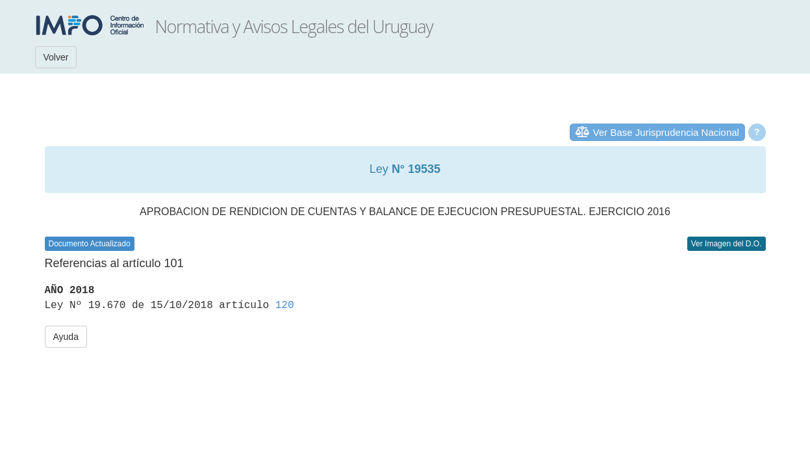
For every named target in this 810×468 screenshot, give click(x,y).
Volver (56, 57)
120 (284, 305)
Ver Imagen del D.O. (726, 243)
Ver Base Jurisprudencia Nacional (666, 132)
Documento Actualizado (90, 243)
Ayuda (66, 337)
